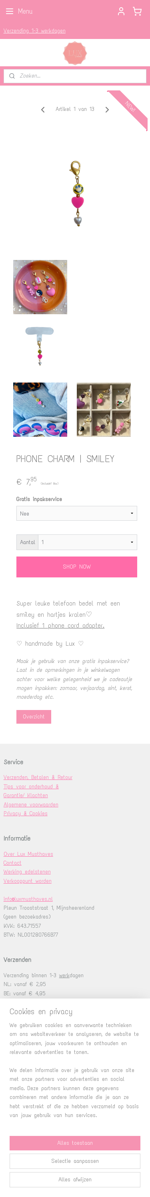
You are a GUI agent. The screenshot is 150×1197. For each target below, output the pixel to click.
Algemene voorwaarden (31, 804)
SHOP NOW (77, 567)
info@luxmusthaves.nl (28, 899)
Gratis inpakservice (39, 499)
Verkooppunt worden (28, 881)
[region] (75, 1073)
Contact (13, 862)
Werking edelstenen (27, 871)
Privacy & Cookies (26, 813)
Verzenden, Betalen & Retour (38, 777)
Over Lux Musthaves (28, 854)
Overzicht (34, 716)
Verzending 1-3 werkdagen (35, 30)
